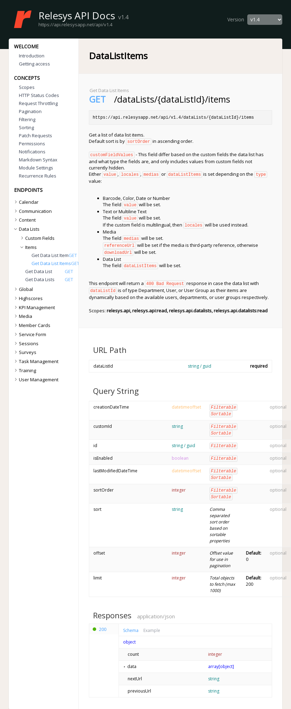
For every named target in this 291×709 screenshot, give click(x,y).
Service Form (29, 334)
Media (22, 316)
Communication (32, 211)
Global (23, 289)
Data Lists (26, 229)
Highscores (28, 298)
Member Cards (31, 325)
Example (151, 622)
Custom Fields (37, 238)
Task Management (35, 361)
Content (24, 220)
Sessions (25, 343)
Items (28, 247)
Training (24, 370)
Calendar (25, 202)
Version (235, 19)
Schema (131, 622)
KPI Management (34, 307)
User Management (35, 379)
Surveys (24, 352)
